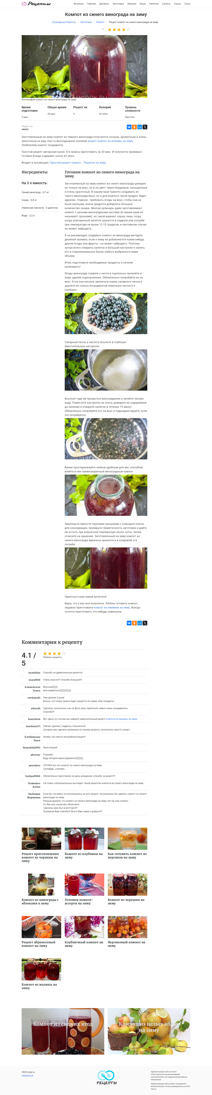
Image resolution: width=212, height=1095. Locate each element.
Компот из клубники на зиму (84, 855)
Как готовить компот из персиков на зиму (127, 855)
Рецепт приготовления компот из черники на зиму (40, 857)
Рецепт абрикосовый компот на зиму (38, 944)
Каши (143, 3)
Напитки (154, 3)
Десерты (104, 3)
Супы (187, 3)
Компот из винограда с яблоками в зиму (40, 901)
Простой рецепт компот (65, 162)
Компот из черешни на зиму (126, 901)
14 (103, 29)
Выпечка (78, 3)
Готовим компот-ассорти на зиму (79, 901)
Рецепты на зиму (95, 162)
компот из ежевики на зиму (112, 607)
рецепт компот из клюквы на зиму (110, 140)
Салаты (166, 3)
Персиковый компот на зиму (126, 944)
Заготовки (118, 3)
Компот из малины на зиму (39, 986)
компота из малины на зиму (121, 719)
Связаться (27, 1075)
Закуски (131, 3)
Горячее (91, 3)
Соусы (177, 3)
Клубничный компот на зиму (84, 944)
